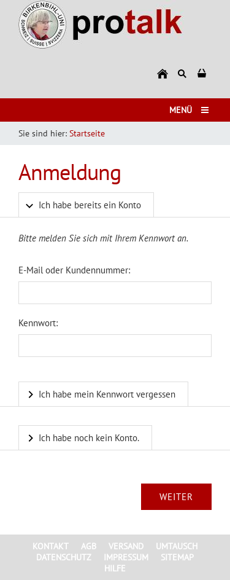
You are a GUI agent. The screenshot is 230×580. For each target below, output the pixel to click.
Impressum (126, 557)
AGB (88, 546)
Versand (126, 546)
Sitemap (177, 557)
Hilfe (115, 568)
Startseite (87, 133)
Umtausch (176, 546)
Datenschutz (63, 557)
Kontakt (51, 546)
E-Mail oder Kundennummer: (74, 270)
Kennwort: (38, 323)
